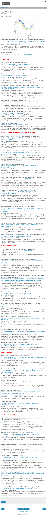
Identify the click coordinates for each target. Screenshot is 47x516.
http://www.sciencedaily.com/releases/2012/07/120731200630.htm (19, 488)
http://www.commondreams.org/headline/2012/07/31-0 (16, 113)
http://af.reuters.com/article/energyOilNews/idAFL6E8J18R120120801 (20, 434)
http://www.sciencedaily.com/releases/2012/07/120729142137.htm (19, 152)
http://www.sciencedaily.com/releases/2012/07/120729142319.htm (19, 344)
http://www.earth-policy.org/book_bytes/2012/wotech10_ (16, 382)
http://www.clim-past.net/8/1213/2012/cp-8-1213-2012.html (17, 421)
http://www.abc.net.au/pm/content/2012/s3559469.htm (16, 293)
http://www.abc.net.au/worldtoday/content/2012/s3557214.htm (18, 251)
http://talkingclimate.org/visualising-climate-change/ (15, 124)
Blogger (26, 514)
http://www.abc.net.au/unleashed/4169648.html (14, 75)
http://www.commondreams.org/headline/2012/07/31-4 (16, 236)
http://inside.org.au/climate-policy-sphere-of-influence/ (15, 64)
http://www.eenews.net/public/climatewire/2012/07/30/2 (16, 179)
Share (3, 502)
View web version (23, 511)
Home (23, 508)
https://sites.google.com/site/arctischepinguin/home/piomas (23, 37)
